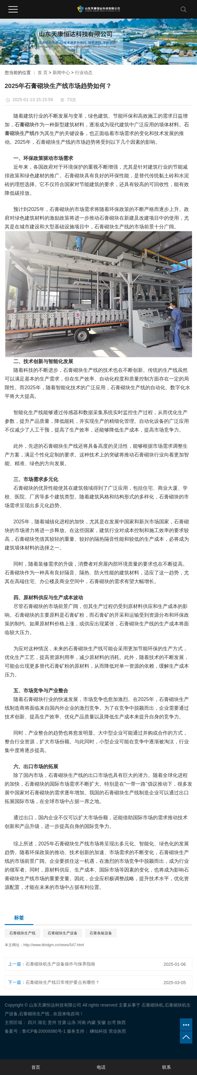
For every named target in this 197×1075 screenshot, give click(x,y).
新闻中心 (61, 72)
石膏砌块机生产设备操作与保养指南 (60, 963)
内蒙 (91, 1022)
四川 (32, 1022)
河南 (81, 1022)
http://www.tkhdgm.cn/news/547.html (53, 945)
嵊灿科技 (98, 1031)
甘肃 (62, 1022)
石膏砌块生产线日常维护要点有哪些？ (63, 982)
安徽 (101, 1022)
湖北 (42, 1022)
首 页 (43, 72)
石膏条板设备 (101, 933)
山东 (71, 1022)
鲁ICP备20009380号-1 (44, 1031)
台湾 (111, 1022)
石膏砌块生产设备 (62, 933)
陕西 (121, 1022)
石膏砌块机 (152, 1005)
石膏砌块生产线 (22, 933)
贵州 (52, 1022)
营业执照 (117, 1031)
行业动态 (83, 72)
